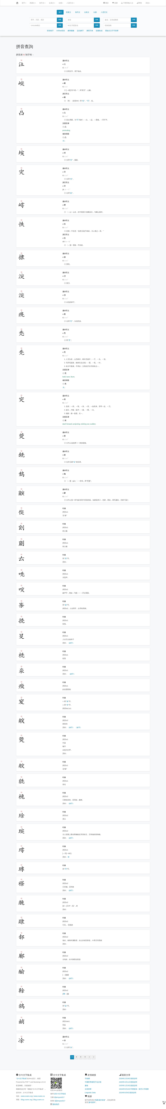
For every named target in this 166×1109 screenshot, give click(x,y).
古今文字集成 (21, 1078)
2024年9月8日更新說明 (127, 1093)
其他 (148, 3)
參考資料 (92, 1102)
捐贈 (115, 3)
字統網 (87, 1078)
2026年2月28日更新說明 (128, 1078)
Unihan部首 (60, 31)
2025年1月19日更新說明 (128, 1085)
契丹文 (42, 3)
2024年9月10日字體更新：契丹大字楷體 (134, 1089)
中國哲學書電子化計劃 (93, 1082)
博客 (139, 3)
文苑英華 (88, 1089)
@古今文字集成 (60, 1094)
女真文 (52, 3)
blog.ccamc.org (26, 1100)
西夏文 (33, 3)
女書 (61, 3)
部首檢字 (50, 31)
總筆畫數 (71, 31)
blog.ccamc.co (38, 1100)
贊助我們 (56, 1104)
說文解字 (80, 31)
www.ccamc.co (39, 1096)
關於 (106, 3)
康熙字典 (89, 31)
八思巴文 (70, 3)
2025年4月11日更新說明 (128, 1082)
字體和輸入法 (127, 3)
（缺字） (71, 643)
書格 (86, 1085)
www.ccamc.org (27, 1096)
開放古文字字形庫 (111, 31)
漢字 (24, 3)
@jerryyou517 (59, 1097)
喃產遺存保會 (100, 1100)
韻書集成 (99, 31)
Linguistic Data (90, 1093)
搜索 (59, 19)
